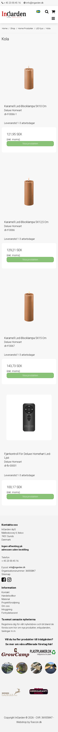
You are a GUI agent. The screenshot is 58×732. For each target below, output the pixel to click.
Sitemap (6, 574)
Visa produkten (30, 143)
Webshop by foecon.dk (29, 722)
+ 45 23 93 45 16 (11, 3)
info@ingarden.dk (33, 3)
